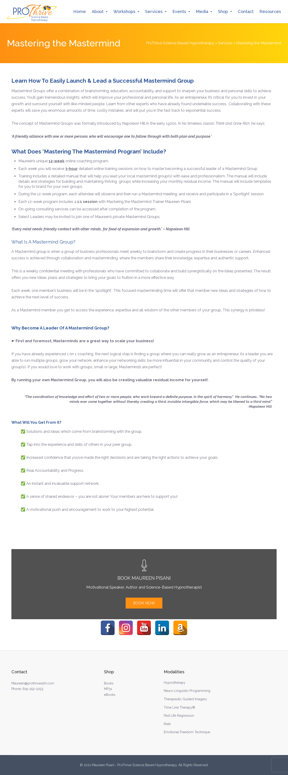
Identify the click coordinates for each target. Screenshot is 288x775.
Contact (246, 11)
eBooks (109, 695)
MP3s (108, 689)
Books (109, 683)
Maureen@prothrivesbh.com (32, 683)
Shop (223, 11)
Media (202, 11)
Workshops (124, 11)
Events (179, 11)
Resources (270, 11)
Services (154, 11)
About (98, 11)
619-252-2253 (33, 689)
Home (79, 11)
